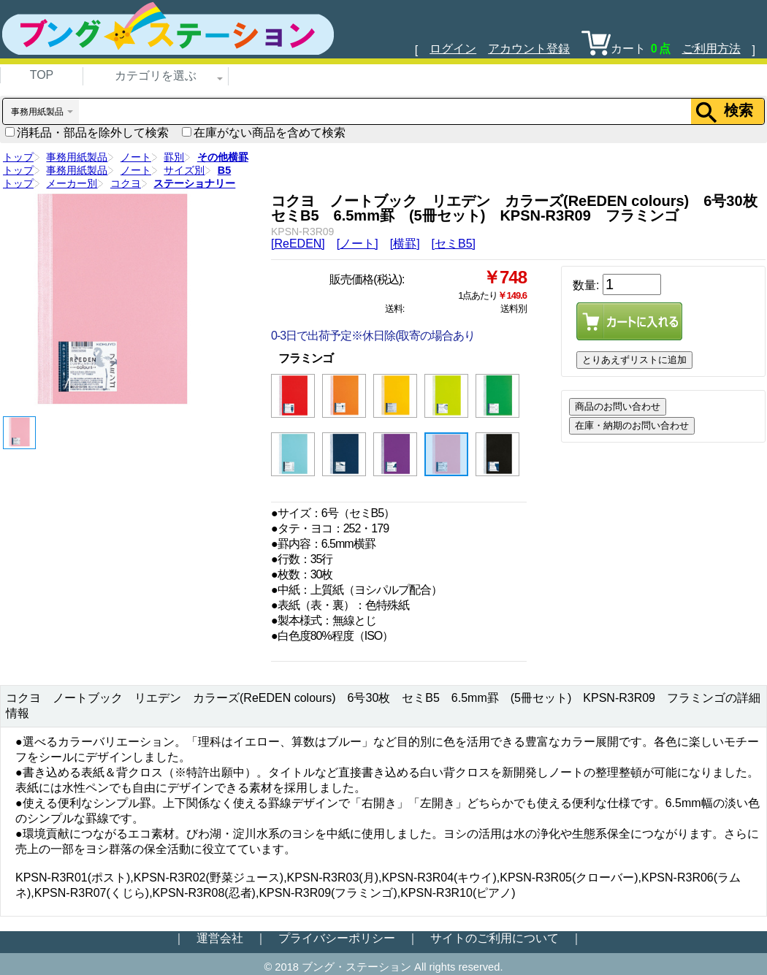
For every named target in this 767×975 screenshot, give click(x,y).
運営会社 (219, 938)
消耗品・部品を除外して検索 (87, 132)
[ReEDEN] (298, 243)
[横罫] (405, 243)
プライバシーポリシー (336, 938)
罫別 (174, 157)
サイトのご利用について (494, 938)
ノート (136, 157)
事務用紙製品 (76, 157)
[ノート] (357, 243)
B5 (224, 170)
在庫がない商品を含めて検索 (264, 132)
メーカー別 (71, 183)
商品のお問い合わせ (617, 406)
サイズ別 (184, 170)
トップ (18, 157)
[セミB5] (454, 243)
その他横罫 (222, 157)
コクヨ (125, 183)
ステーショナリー (194, 183)
